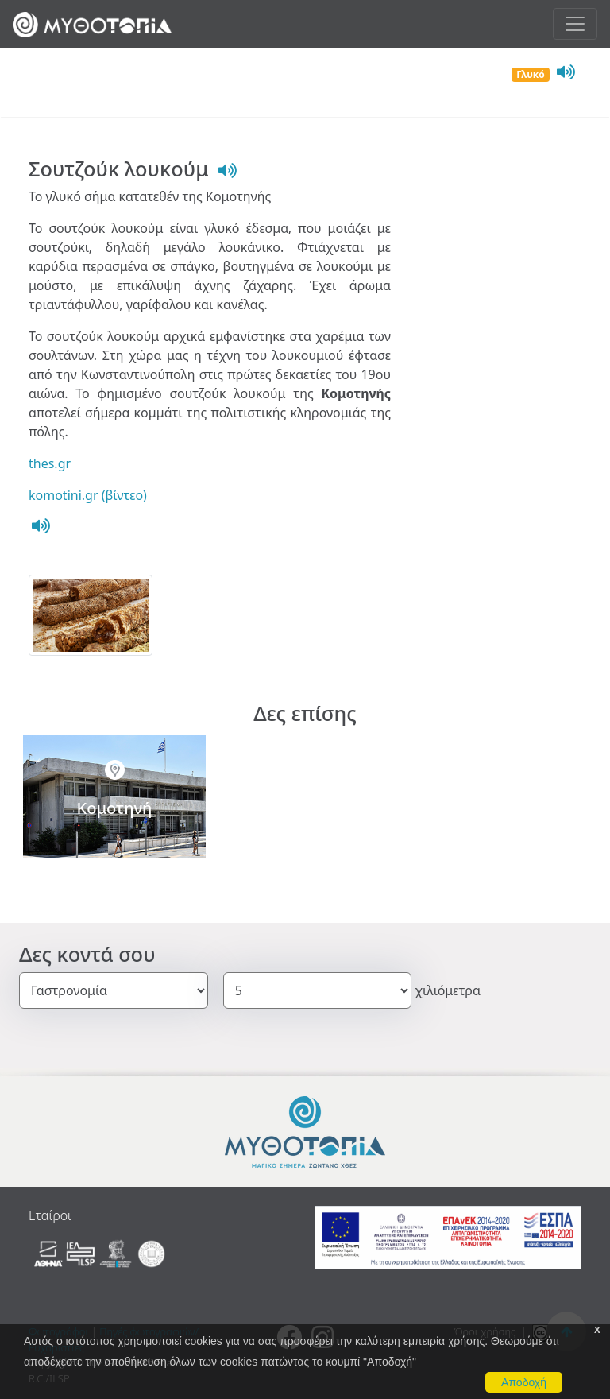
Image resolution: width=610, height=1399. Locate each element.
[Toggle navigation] (575, 24)
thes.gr (50, 463)
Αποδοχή (523, 1382)
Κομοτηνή (114, 808)
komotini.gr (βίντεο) (88, 495)
